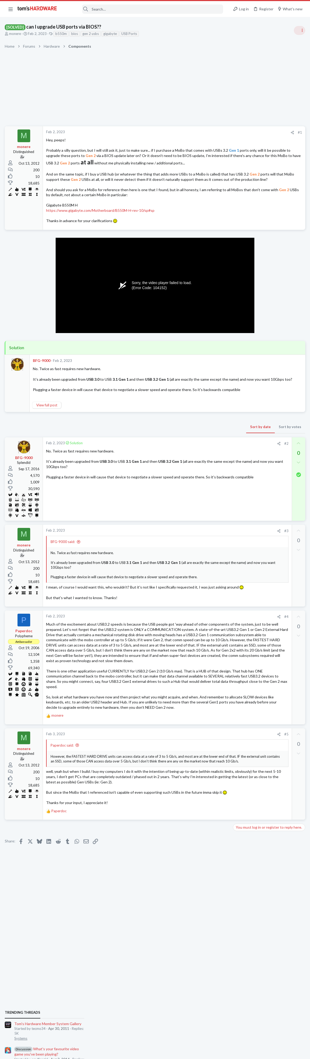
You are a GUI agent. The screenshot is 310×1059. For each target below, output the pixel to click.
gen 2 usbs (91, 34)
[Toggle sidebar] (299, 30)
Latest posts (237, 542)
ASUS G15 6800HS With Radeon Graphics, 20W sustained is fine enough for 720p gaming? (267, 636)
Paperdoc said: (62, 807)
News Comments (248, 421)
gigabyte (110, 34)
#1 (214, 132)
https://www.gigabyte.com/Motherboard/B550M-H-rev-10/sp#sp (101, 226)
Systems (241, 314)
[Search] (143, 9)
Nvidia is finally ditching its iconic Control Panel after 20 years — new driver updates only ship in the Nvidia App (269, 508)
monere (15, 34)
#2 (201, 469)
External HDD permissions (264, 610)
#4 (201, 648)
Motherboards (246, 677)
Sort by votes (204, 453)
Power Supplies (247, 380)
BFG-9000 (42, 376)
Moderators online (244, 742)
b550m (61, 34)
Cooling (241, 568)
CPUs (239, 728)
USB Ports (130, 34)
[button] (10, 9)
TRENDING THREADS (243, 288)
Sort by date (175, 453)
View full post (47, 431)
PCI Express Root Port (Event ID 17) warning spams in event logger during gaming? (267, 584)
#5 (201, 797)
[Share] (207, 132)
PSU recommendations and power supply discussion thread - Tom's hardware (267, 360)
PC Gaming (243, 344)
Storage (241, 600)
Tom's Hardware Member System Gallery (268, 299)
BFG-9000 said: (63, 568)
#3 (201, 557)
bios (75, 34)
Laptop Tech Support (251, 651)
